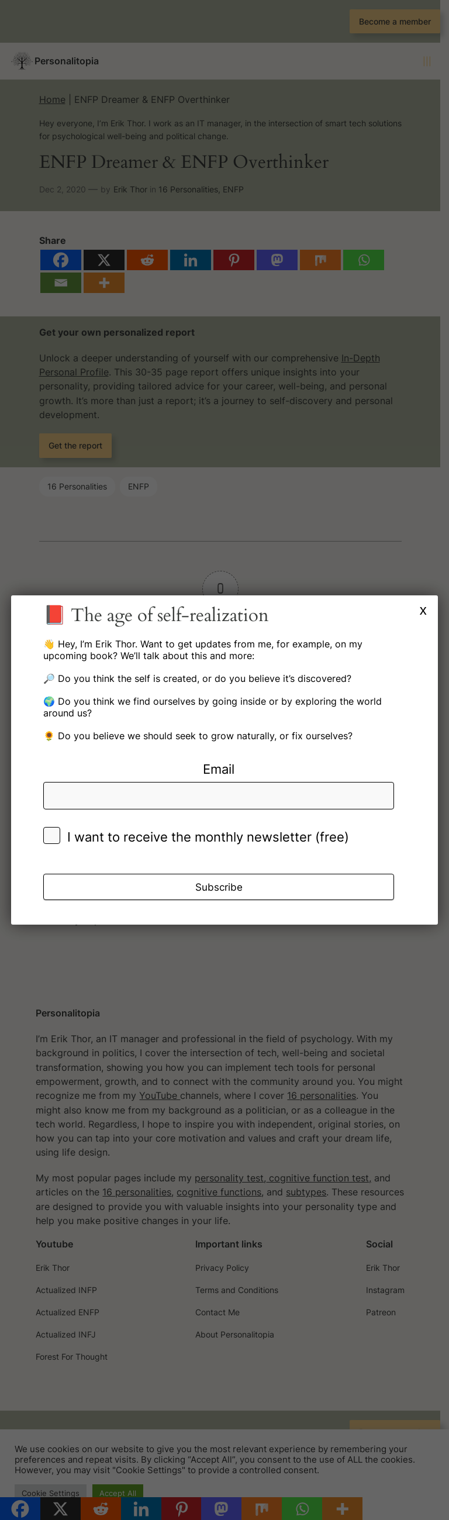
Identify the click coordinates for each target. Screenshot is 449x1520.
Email (218, 769)
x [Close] (423, 610)
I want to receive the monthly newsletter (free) (208, 837)
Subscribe (219, 887)
